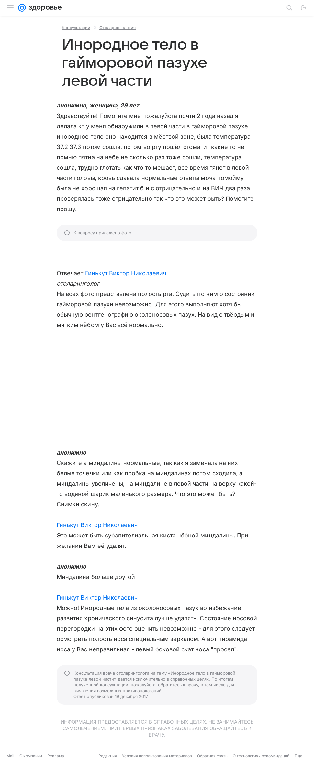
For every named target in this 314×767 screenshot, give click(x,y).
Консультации (76, 27)
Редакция (107, 755)
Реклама (55, 755)
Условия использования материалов (157, 755)
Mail (10, 755)
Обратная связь (212, 755)
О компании (30, 755)
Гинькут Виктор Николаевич (125, 273)
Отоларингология (117, 27)
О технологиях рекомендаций (261, 755)
